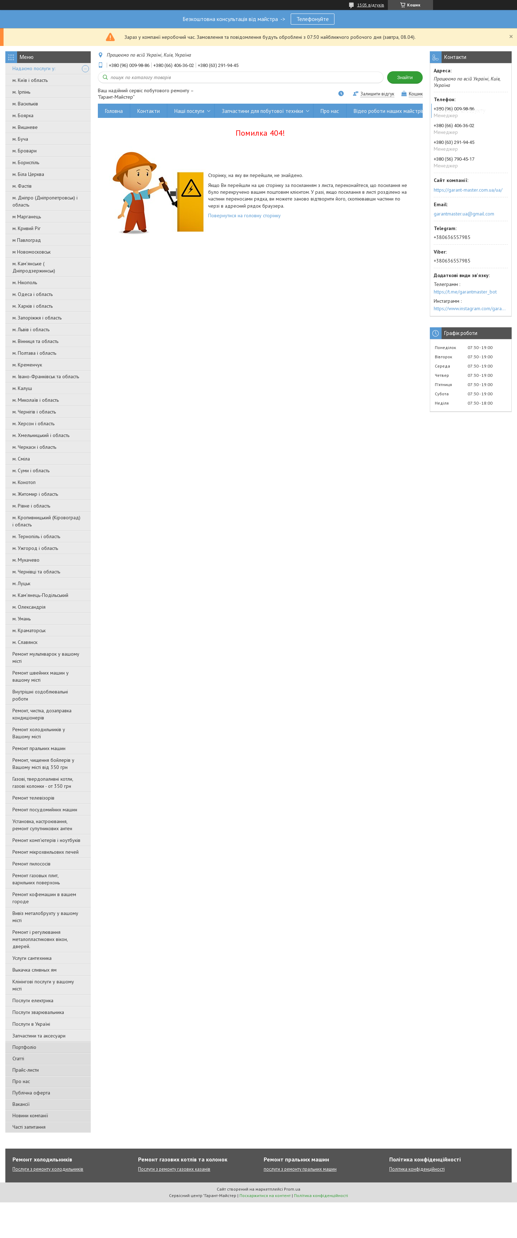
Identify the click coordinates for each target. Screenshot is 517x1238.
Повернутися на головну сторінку (244, 215)
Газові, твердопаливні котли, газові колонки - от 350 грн (42, 782)
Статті (18, 1058)
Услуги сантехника (32, 958)
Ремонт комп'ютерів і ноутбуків (46, 840)
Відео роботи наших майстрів (389, 111)
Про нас (21, 1081)
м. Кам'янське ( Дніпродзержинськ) (33, 267)
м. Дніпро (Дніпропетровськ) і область (45, 201)
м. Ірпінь (21, 92)
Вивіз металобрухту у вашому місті (45, 917)
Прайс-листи (25, 1070)
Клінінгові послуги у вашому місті (43, 985)
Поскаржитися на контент (265, 1195)
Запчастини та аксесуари (38, 1035)
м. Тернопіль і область (36, 536)
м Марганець (26, 216)
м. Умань (21, 618)
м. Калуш (22, 388)
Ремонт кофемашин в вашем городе (44, 898)
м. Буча (20, 139)
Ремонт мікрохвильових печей (45, 852)
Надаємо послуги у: (33, 68)
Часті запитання (29, 1127)
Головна (114, 111)
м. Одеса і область (32, 294)
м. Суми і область (30, 470)
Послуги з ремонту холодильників (47, 1169)
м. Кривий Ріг (26, 228)
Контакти (148, 111)
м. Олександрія (29, 607)
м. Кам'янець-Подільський (40, 595)
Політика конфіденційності (417, 1169)
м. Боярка (22, 115)
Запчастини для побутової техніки (262, 111)
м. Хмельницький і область (40, 435)
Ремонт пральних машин (38, 748)
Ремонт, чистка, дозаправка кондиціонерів (42, 714)
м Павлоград (26, 240)
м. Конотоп (24, 482)
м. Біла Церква (28, 174)
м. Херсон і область (33, 423)
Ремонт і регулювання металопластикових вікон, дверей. (40, 939)
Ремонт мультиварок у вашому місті (45, 657)
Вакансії (21, 1104)
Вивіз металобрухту (462, 111)
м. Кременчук (27, 364)
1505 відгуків (370, 4)
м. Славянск (24, 642)
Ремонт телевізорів (33, 798)
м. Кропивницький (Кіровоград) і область (46, 521)
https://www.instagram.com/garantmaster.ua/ (471, 308)
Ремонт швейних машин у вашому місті (40, 676)
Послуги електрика (32, 1000)
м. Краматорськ (29, 630)
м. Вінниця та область (35, 341)
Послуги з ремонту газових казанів (174, 1169)
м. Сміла (21, 459)
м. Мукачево (25, 560)
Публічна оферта (31, 1092)
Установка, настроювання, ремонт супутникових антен (42, 825)
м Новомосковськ (31, 252)
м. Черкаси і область (34, 447)
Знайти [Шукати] (405, 77)
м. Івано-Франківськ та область (45, 376)
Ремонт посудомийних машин (44, 809)
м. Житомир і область (35, 494)
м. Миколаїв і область (35, 400)
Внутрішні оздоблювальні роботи (40, 695)
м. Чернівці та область (36, 571)
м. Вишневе (25, 127)
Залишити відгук (377, 94)
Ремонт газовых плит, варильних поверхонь (36, 879)
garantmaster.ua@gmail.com (464, 213)
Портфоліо (24, 1047)
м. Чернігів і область (34, 412)
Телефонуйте (312, 18)
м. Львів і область (30, 329)
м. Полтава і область (34, 353)
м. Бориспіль (25, 162)
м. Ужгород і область (35, 548)
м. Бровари (24, 150)
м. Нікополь (24, 282)
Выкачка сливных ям (34, 970)
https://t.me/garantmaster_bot (465, 291)
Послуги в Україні (31, 1024)
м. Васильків (25, 103)
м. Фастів (22, 186)
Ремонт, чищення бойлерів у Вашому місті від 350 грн (43, 763)
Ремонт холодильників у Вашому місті (38, 733)
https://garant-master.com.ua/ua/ (468, 190)
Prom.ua (292, 1189)
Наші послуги (189, 111)
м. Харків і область (32, 306)
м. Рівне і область (31, 506)
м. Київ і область (30, 80)
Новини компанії (30, 1115)
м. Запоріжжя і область (37, 317)
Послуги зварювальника (38, 1012)
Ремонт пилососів (31, 863)
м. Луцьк (21, 583)
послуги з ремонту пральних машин (300, 1169)
